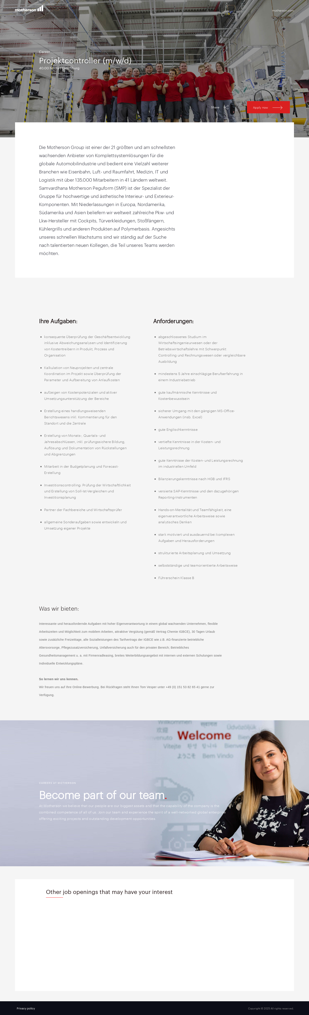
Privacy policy (26, 1008)
